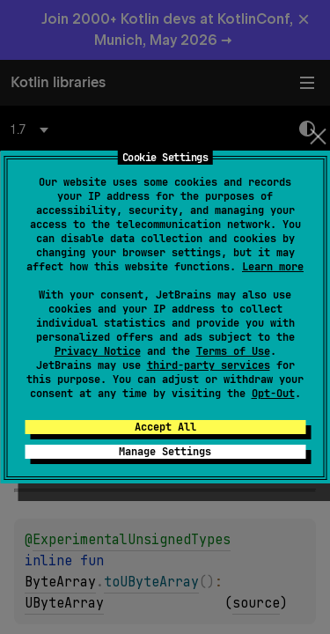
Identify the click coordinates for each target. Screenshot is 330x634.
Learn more (273, 267)
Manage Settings (165, 452)
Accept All (165, 427)
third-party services (208, 365)
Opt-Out (273, 394)
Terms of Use (233, 351)
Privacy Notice (98, 351)
